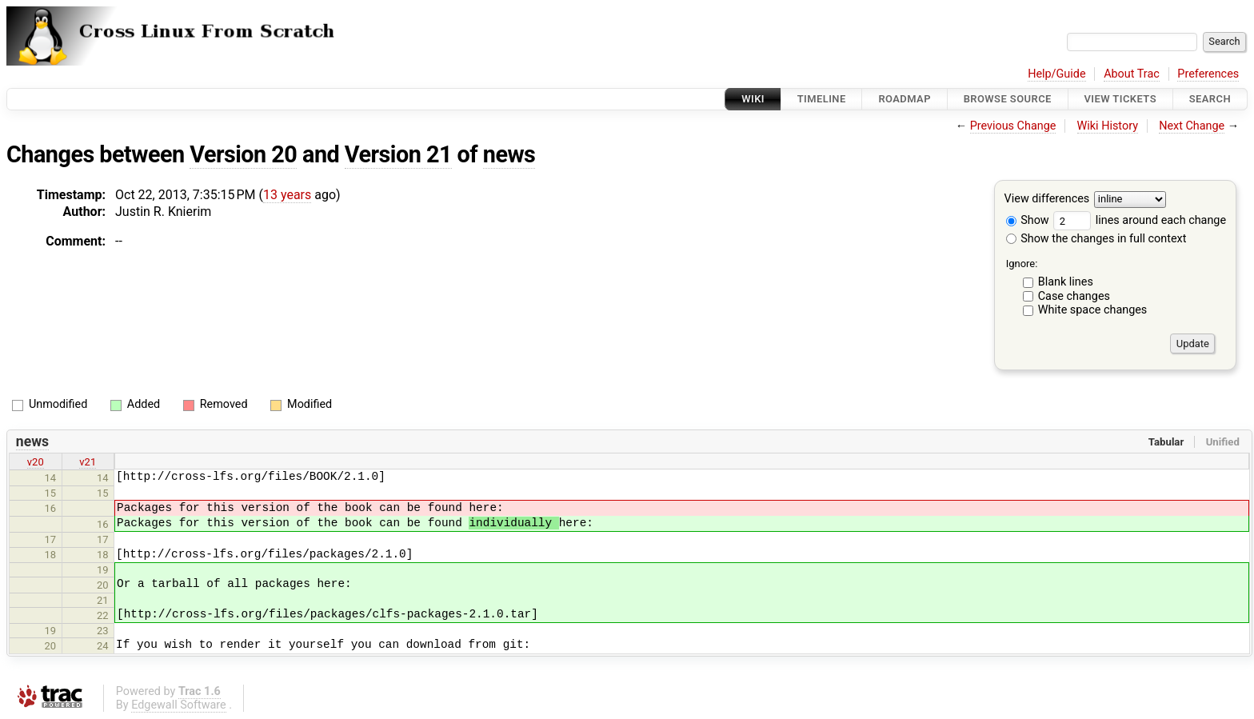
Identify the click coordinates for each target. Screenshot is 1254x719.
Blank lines (1065, 282)
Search (1210, 99)
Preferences (1208, 74)
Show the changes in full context (1096, 239)
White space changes (1093, 310)
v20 (35, 462)
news (509, 154)
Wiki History (1107, 126)
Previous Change (1013, 126)
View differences (1047, 199)
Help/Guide (1056, 74)
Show (1027, 220)
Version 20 (243, 154)
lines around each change (1139, 220)
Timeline (821, 99)
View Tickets (1120, 99)
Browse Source (1008, 99)
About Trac (1132, 74)
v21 (87, 462)
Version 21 (398, 154)
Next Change (1191, 126)
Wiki (753, 99)
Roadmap (904, 99)
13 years (287, 194)
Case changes (1074, 296)
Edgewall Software (178, 705)
